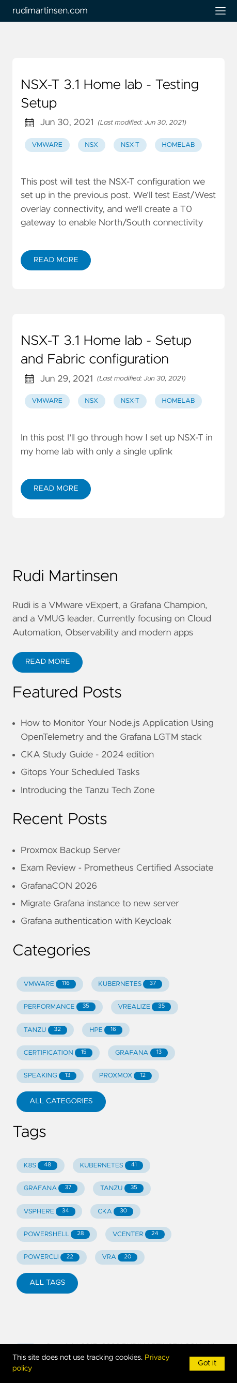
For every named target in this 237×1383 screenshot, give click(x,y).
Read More (56, 260)
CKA (115, 1211)
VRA (119, 1257)
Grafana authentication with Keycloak (96, 921)
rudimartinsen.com (106, 11)
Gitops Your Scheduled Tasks (80, 772)
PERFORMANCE (60, 1006)
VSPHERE (49, 1211)
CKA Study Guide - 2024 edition (87, 754)
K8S (40, 1165)
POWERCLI (52, 1257)
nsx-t (130, 145)
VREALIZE (144, 1006)
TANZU (45, 1030)
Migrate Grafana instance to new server (100, 903)
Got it (207, 1363)
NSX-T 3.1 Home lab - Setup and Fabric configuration (106, 351)
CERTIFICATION (58, 1052)
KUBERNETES (130, 984)
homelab (178, 145)
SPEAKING (50, 1076)
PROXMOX (125, 1076)
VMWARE (50, 984)
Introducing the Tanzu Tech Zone (88, 790)
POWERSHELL (57, 1234)
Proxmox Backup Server (70, 850)
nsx (91, 145)
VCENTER (139, 1234)
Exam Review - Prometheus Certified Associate (117, 868)
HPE (105, 1030)
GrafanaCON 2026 (59, 886)
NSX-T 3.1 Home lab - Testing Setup (110, 95)
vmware (47, 145)
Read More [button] (47, 661)
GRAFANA (141, 1052)
